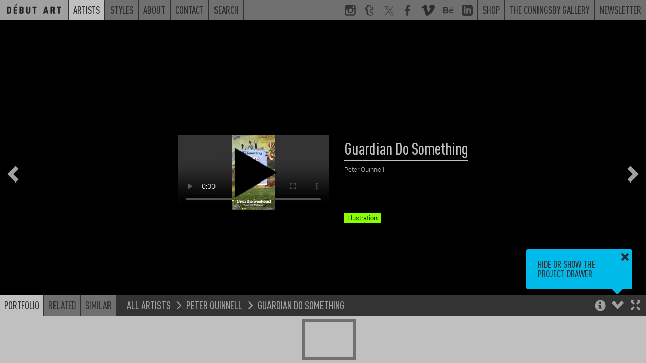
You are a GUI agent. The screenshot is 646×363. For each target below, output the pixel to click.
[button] (635, 306)
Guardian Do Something (301, 305)
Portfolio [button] (21, 305)
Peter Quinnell (214, 305)
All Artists (149, 305)
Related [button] (62, 305)
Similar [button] (98, 305)
